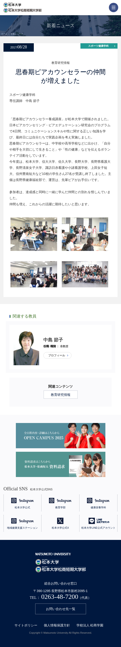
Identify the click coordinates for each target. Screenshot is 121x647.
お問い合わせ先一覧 (60, 609)
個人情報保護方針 (57, 625)
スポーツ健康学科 (98, 45)
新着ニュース (16, 34)
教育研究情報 (60, 395)
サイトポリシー (25, 625)
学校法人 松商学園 (90, 625)
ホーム (4, 34)
